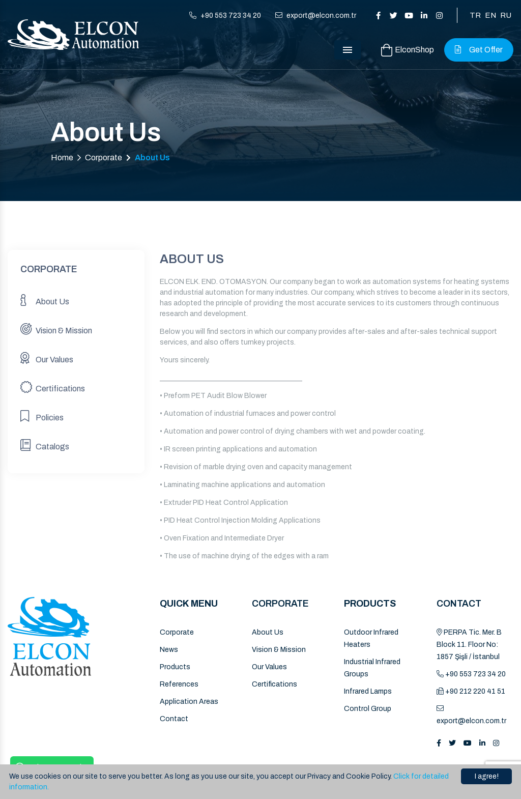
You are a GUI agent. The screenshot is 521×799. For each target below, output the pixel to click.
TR (475, 15)
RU (505, 15)
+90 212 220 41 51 (471, 691)
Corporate (103, 157)
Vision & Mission (56, 329)
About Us (44, 300)
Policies (42, 416)
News (169, 649)
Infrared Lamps (368, 691)
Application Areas (189, 701)
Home (62, 157)
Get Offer (479, 49)
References (179, 684)
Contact (174, 719)
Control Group (367, 708)
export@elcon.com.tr (315, 15)
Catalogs (44, 445)
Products (175, 667)
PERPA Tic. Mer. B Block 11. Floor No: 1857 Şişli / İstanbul (469, 645)
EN (490, 15)
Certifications (52, 387)
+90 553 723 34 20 (225, 15)
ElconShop (407, 50)
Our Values (46, 358)
